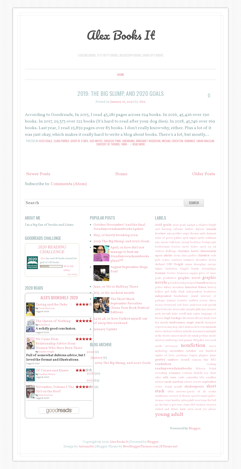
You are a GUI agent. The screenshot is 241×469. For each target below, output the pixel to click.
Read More (139, 144)
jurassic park (112, 141)
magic (190, 322)
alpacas (199, 229)
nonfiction (193, 345)
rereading (161, 373)
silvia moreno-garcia (181, 391)
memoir (211, 327)
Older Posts (203, 174)
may (169, 327)
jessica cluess (208, 300)
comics (166, 260)
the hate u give (168, 405)
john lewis (161, 309)
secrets (197, 382)
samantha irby (195, 377)
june (203, 309)
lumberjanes (177, 322)
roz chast (210, 373)
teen (197, 400)
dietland (160, 264)
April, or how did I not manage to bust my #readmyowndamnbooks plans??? (129, 254)
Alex (42, 258)
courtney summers (182, 260)
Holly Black (44, 324)
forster (171, 273)
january (171, 300)
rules (158, 377)
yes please (209, 409)
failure (159, 269)
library (199, 318)
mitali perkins (200, 336)
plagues (203, 355)
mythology (171, 340)
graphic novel (189, 278)
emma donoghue (195, 264)
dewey (212, 260)
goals (158, 278)
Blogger (194, 428)
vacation (200, 405)
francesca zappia (187, 273)
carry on (205, 247)
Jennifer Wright (46, 351)
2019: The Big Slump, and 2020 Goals (120, 93)
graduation (169, 278)
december (201, 260)
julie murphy (188, 309)
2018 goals (163, 225)
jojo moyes (96, 141)
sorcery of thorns (108, 144)
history (212, 287)
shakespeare (194, 386)
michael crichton (172, 141)
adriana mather (183, 229)
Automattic (86, 447)
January (97, 357)
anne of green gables (168, 238)
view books (72, 274)
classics (203, 255)
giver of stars (79, 141)
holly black (177, 292)
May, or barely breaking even (115, 235)
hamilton (203, 283)
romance (189, 141)
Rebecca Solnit (206, 368)
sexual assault (173, 387)
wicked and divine (166, 409)
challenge (171, 251)
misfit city (185, 336)
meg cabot (178, 327)
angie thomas (191, 233)
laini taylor (193, 314)
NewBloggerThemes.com (140, 447)
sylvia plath (187, 400)
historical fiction (195, 287)
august (193, 238)
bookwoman (162, 247)
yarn (124, 144)
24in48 (191, 225)
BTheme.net (168, 447)
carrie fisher (190, 247)
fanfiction (171, 269)
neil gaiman (185, 340)
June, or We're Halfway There (115, 287)
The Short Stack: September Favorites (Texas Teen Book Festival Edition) (129, 306)
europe (212, 264)
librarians (128, 141)
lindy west (210, 318)
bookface (195, 242)
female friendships (203, 269)
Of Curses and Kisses (52, 370)
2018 (90, 373)
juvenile (166, 314)
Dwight (178, 264)
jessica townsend (165, 305)
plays (213, 355)
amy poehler (174, 233)
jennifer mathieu (187, 300)
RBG (213, 360)
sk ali (201, 391)
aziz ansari (161, 242)
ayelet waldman (207, 238)
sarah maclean (205, 141)
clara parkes (61, 141)
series (158, 387)
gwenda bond (176, 283)
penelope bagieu (186, 355)
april (185, 238)
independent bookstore (201, 292)
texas (204, 400)
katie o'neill (179, 314)
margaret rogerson (148, 141)
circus (177, 255)
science (188, 382)
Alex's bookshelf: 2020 (59, 297)
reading (211, 364)
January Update (105, 329)
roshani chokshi (192, 373)
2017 (90, 380)
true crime (183, 405)
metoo (158, 331)
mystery (160, 340)
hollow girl (162, 292)
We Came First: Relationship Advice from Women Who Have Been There (59, 343)
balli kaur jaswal (179, 242)
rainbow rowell (178, 360)
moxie (212, 336)
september (209, 382)
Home (120, 74)
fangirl (184, 269)
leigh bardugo (173, 318)
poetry (160, 359)
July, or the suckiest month (113, 293)
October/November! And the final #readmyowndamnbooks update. (119, 227)
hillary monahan (174, 287)
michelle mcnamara (194, 331)
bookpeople (209, 242)
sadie (181, 377)
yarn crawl (194, 409)
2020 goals (45, 141)
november (177, 351)
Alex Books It (121, 35)
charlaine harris (188, 251)
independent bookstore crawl (176, 296)
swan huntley (172, 400)
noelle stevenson (166, 346)
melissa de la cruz (195, 327)
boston (176, 247)
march (199, 322)
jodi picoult (209, 305)
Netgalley (198, 340)
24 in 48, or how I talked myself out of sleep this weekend (120, 321)
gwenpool (190, 283)
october (191, 351)
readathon (163, 364)
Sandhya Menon (46, 374)
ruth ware (170, 377)
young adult (169, 414)
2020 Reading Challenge (52, 249)
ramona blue (200, 360)
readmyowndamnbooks (173, 368)
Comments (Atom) (69, 184)
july (198, 309)
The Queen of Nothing (53, 321)
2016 (90, 387)
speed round (198, 396)
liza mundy (161, 322)
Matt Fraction (45, 395)
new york (210, 340)
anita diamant (208, 233)
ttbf (192, 405)
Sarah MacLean (46, 308)
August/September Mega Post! (129, 269)
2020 (91, 352)
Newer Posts (38, 174)
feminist (160, 273)
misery (175, 336)
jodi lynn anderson (189, 305)
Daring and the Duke (52, 304)
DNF (169, 264)
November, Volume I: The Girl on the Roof (55, 389)
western (211, 405)
